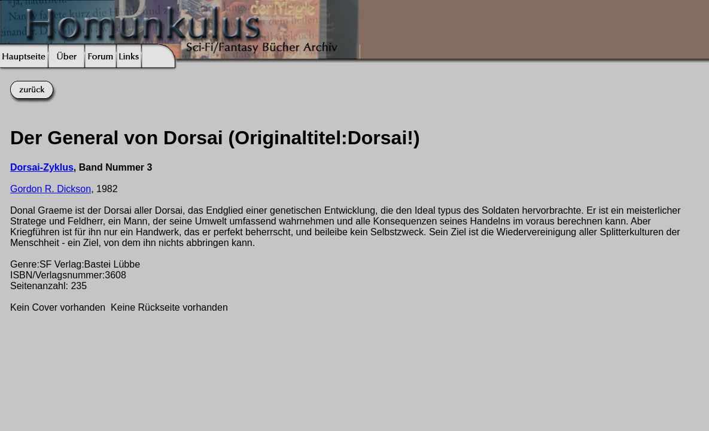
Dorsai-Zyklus (42, 167)
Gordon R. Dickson (50, 189)
